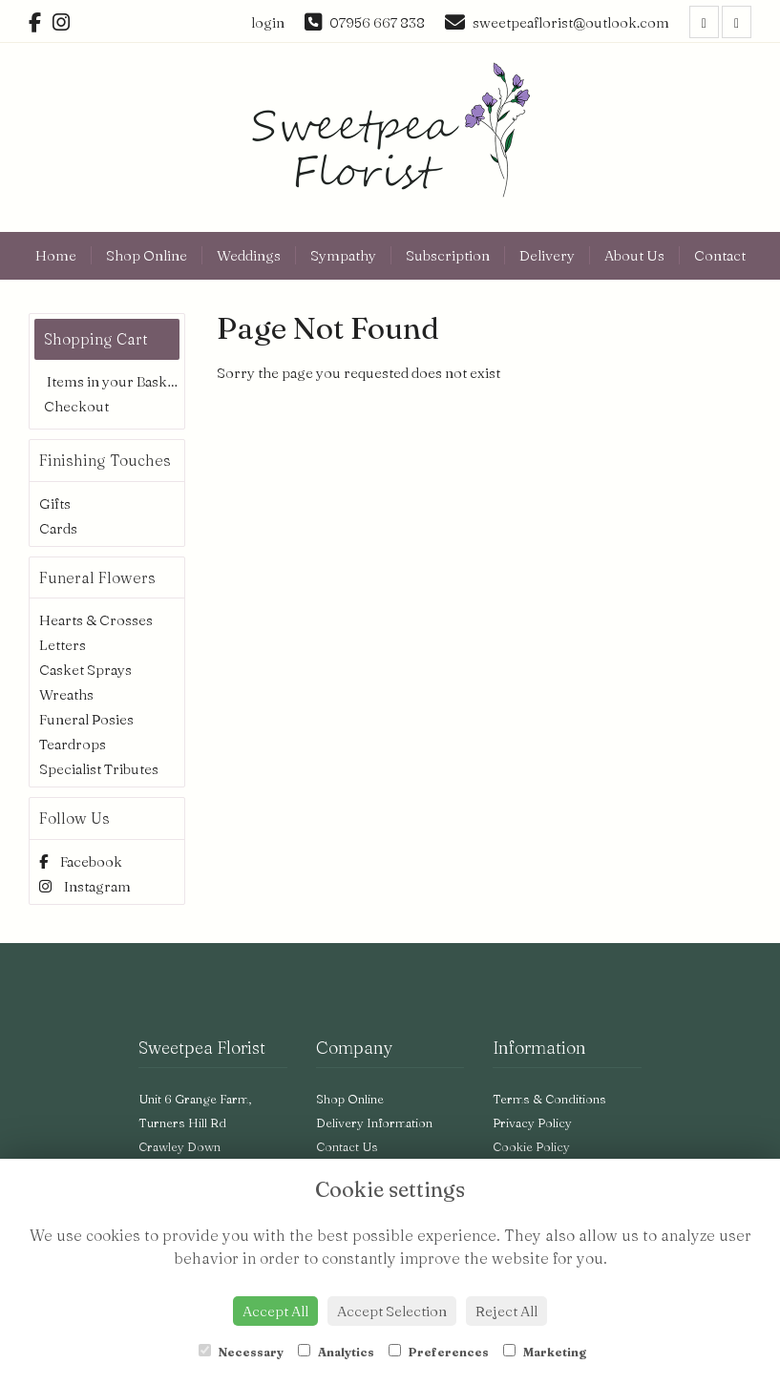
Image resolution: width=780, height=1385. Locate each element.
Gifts (55, 503)
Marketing (544, 1351)
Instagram (85, 886)
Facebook (80, 861)
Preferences (439, 1351)
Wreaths (66, 694)
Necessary (241, 1351)
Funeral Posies (86, 719)
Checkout (76, 406)
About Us (634, 255)
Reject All (506, 1311)
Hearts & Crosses (96, 620)
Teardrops (72, 744)
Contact (720, 255)
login (268, 22)
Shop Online (146, 255)
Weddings (249, 255)
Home (55, 255)
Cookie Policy (531, 1146)
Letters (62, 645)
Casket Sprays (85, 670)
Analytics (336, 1351)
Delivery (547, 255)
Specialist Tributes (98, 769)
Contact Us (347, 1146)
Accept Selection (392, 1311)
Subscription (448, 255)
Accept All (275, 1311)
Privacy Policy (532, 1122)
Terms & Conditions (549, 1098)
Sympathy (343, 255)
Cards (58, 528)
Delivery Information (374, 1122)
